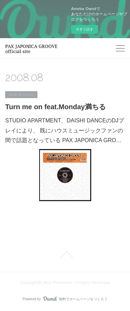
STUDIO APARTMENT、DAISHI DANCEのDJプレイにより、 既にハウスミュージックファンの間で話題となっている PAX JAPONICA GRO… (64, 131)
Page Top (65, 255)
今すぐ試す (84, 29)
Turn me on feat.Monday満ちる (55, 107)
